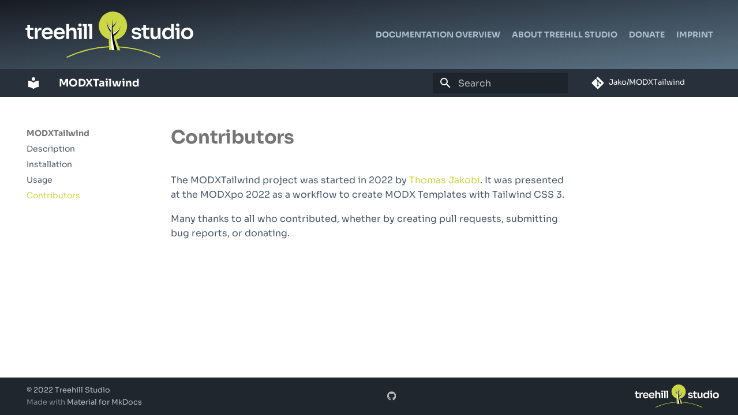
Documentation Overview (438, 34)
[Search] (500, 83)
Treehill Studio (82, 390)
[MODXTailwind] (33, 83)
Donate (647, 34)
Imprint (694, 34)
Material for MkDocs (104, 402)
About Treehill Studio (564, 34)
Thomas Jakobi (444, 180)
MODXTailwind (58, 133)
